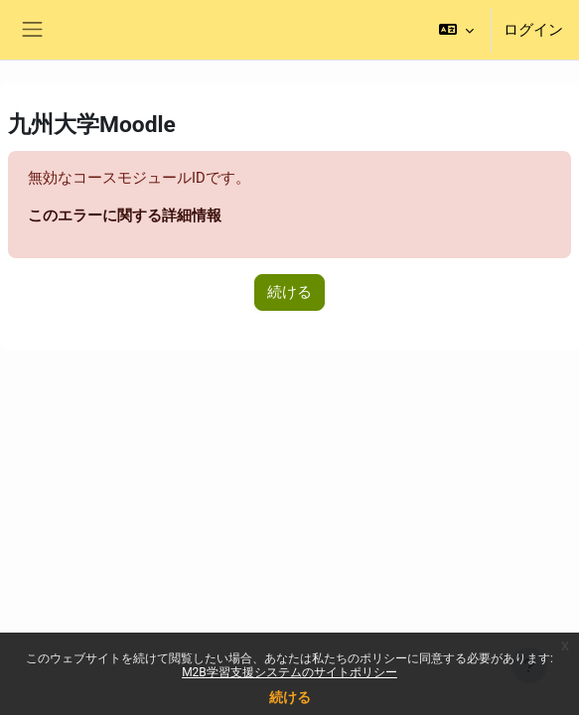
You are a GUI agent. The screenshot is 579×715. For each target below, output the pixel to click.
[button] (456, 30)
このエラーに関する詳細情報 (124, 215)
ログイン (533, 30)
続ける (290, 697)
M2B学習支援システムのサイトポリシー (289, 672)
